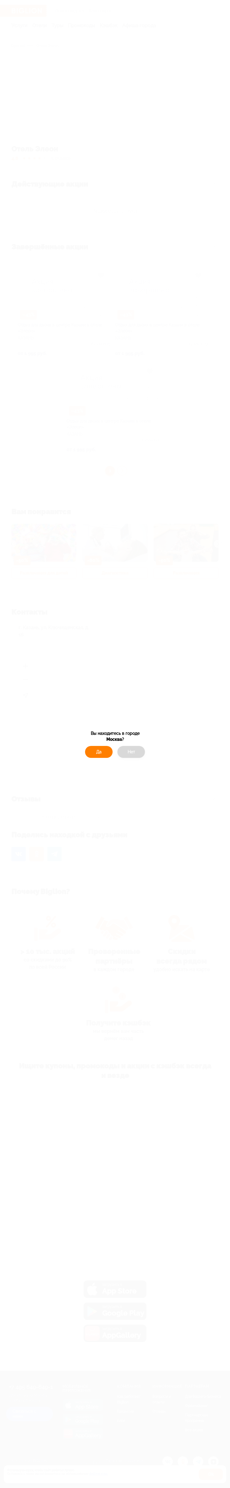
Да (99, 752)
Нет (131, 752)
